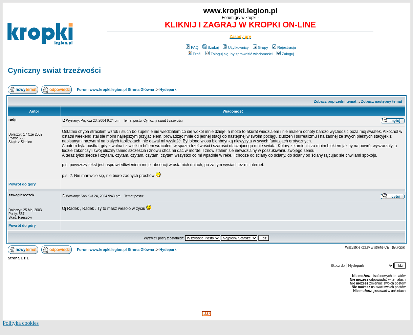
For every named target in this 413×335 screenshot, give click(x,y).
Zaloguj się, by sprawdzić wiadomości (239, 54)
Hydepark (167, 89)
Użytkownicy (235, 47)
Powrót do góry (22, 184)
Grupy (260, 47)
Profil (194, 54)
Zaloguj (285, 54)
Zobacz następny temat (381, 101)
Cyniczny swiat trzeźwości (54, 70)
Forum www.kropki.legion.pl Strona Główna (115, 89)
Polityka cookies (21, 323)
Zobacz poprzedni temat (335, 101)
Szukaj (210, 47)
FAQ (192, 47)
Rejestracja (284, 47)
